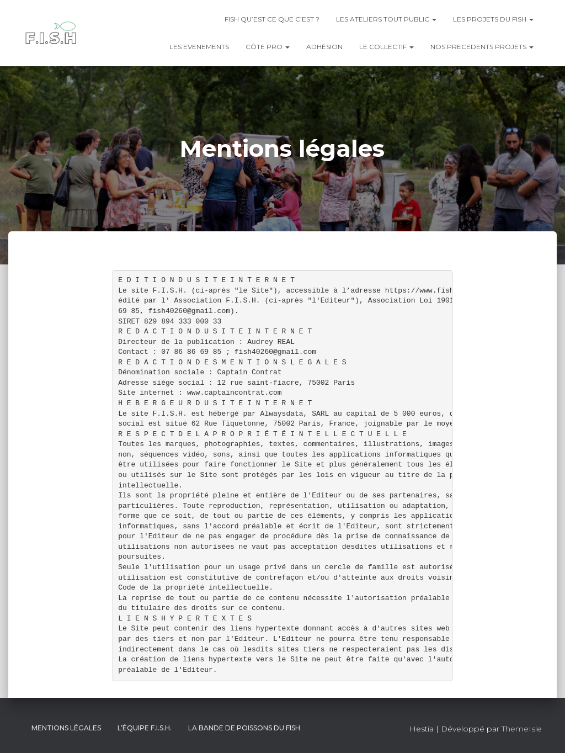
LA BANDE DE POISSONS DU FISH (244, 728)
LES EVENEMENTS (199, 47)
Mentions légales (66, 728)
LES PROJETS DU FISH (493, 19)
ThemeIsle (522, 729)
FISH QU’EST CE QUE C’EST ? (272, 19)
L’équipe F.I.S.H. (145, 728)
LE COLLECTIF (386, 47)
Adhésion (324, 47)
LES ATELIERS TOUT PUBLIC (386, 19)
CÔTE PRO (268, 47)
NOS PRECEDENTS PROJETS (482, 47)
